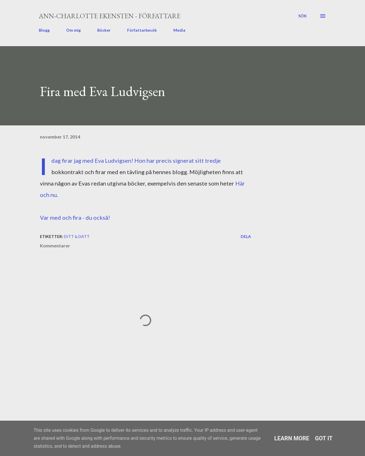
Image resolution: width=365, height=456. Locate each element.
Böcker (104, 30)
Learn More (291, 438)
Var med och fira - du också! (75, 217)
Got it (324, 438)
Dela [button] (246, 236)
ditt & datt (77, 236)
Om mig (73, 30)
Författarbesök (142, 30)
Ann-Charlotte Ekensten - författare (110, 15)
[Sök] (302, 16)
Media (179, 30)
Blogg (44, 30)
